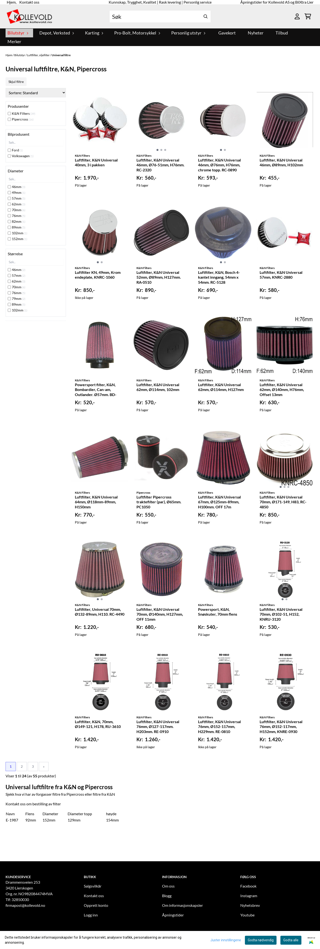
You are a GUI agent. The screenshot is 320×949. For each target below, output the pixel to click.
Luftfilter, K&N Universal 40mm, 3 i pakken (96, 162)
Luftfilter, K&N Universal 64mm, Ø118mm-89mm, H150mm (96, 502)
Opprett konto (96, 905)
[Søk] (160, 16)
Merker (14, 41)
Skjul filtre (16, 82)
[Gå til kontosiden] (297, 16)
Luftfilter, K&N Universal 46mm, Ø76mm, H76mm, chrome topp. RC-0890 (219, 165)
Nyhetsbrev (250, 905)
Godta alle (291, 940)
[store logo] (29, 16)
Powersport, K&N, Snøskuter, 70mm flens (217, 612)
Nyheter (255, 32)
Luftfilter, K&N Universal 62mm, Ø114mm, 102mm (157, 387)
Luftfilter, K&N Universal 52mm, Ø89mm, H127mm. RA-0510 (158, 277)
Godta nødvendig (261, 940)
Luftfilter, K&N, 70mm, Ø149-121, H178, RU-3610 (98, 724)
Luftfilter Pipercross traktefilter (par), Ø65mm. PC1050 (158, 502)
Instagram (248, 895)
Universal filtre (61, 55)
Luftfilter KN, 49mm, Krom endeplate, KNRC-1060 (98, 275)
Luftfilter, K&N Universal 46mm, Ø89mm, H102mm (281, 162)
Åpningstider (173, 915)
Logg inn (91, 915)
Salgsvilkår (92, 886)
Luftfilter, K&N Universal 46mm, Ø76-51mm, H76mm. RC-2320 (160, 165)
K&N (111, 794)
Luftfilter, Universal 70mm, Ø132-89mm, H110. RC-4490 (99, 612)
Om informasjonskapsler (182, 905)
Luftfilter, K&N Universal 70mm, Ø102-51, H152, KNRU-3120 (281, 614)
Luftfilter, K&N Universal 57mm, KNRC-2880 (281, 275)
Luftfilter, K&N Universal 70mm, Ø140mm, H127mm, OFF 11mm (159, 614)
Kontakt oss (94, 895)
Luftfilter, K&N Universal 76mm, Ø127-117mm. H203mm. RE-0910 (157, 726)
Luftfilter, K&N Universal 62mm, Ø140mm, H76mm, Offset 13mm (282, 389)
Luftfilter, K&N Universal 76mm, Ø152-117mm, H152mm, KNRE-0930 (281, 726)
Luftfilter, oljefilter (38, 55)
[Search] (206, 16)
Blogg (166, 895)
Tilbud (282, 32)
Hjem (9, 55)
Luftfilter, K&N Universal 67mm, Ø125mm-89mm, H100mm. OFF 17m (219, 502)
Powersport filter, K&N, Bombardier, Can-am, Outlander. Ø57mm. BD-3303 (95, 390)
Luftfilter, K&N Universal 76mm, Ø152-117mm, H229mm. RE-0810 (219, 726)
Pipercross (75, 794)
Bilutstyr (20, 55)
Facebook (248, 886)
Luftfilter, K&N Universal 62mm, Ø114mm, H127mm (221, 387)
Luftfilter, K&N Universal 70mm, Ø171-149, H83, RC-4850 (283, 502)
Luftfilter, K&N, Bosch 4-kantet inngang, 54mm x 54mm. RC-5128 (219, 277)
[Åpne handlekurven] (307, 16)
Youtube (247, 915)
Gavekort (227, 32)
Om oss (168, 886)
